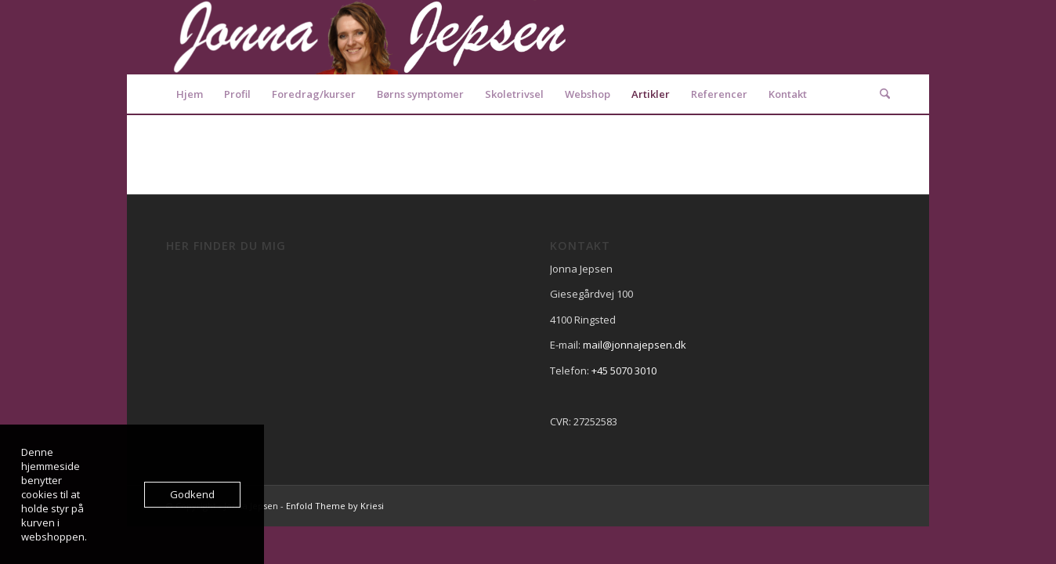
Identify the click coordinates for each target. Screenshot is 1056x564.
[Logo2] (369, 37)
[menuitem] (189, 94)
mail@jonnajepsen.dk (634, 345)
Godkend (192, 494)
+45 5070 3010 (623, 370)
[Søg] (880, 94)
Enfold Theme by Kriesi (335, 506)
